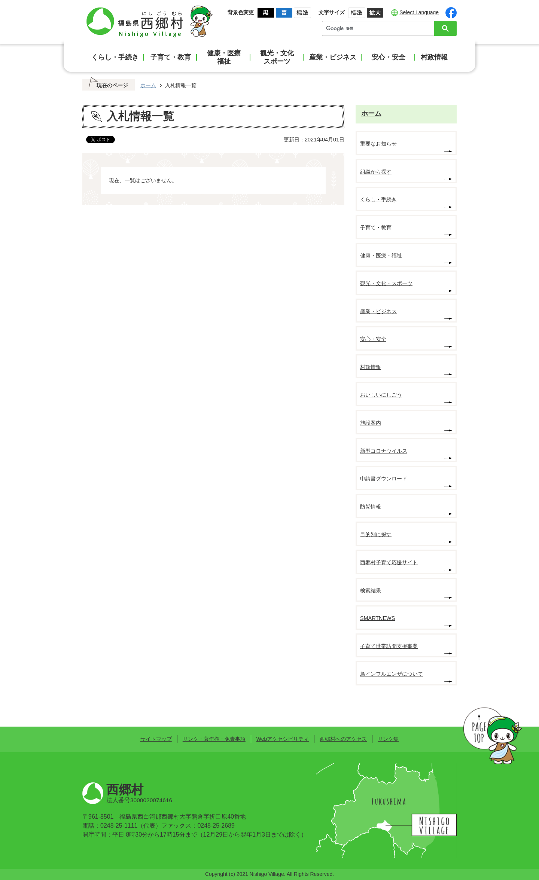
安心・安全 (388, 57)
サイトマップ (156, 739)
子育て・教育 (170, 57)
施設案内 (370, 423)
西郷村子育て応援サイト (389, 562)
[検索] (380, 28)
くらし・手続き (114, 57)
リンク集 (388, 739)
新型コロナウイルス (383, 451)
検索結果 (370, 590)
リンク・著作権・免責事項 (214, 739)
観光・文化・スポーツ (386, 283)
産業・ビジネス (332, 57)
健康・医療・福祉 (381, 256)
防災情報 (370, 507)
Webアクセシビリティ (282, 739)
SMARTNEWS (377, 618)
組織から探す (376, 172)
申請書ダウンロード (383, 479)
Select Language (419, 12)
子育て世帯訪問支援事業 (389, 646)
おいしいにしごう (381, 395)
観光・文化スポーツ (277, 57)
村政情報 (434, 57)
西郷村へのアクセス (343, 739)
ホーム (148, 85)
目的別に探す (376, 534)
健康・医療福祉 (224, 57)
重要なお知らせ (378, 144)
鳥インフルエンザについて (391, 674)
